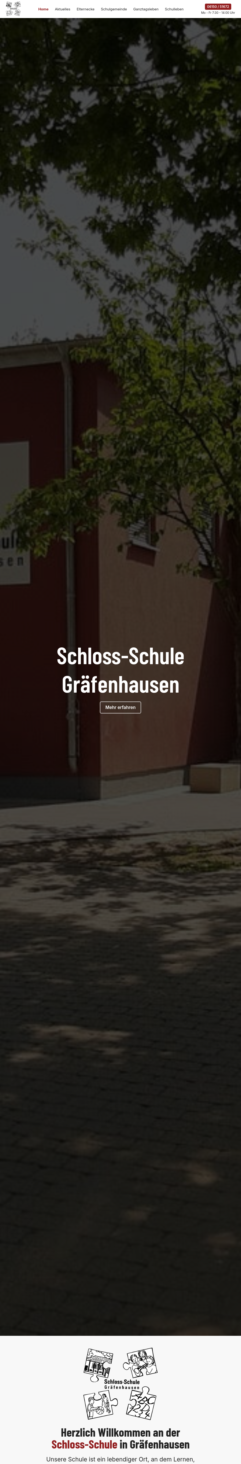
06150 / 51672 (218, 7)
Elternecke (85, 9)
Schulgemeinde (114, 9)
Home (43, 9)
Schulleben (174, 9)
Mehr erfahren (120, 707)
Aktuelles (62, 9)
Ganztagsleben (145, 9)
